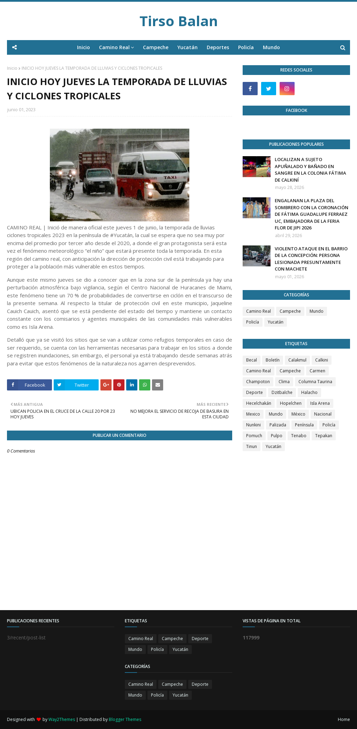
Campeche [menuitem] (155, 47)
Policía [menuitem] (246, 47)
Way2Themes (61, 719)
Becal (251, 360)
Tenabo (298, 436)
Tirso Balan (178, 20)
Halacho (309, 392)
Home (344, 719)
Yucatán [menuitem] (187, 47)
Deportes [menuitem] (218, 47)
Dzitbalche (282, 392)
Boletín (273, 360)
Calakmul (297, 360)
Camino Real (258, 311)
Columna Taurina (315, 382)
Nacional (323, 414)
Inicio (12, 68)
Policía (252, 322)
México (298, 414)
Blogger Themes (125, 719)
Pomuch (254, 436)
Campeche (290, 311)
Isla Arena (320, 403)
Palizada (277, 425)
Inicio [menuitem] (83, 47)
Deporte (254, 392)
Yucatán (275, 322)
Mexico (253, 414)
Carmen (317, 371)
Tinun (251, 446)
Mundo (317, 311)
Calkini (321, 360)
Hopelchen (291, 403)
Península (304, 425)
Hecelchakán (258, 403)
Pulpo (276, 436)
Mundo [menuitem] (271, 47)
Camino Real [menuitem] (114, 47)
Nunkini (253, 425)
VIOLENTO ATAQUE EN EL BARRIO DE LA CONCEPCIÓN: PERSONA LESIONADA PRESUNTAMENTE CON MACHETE (311, 258)
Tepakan (323, 436)
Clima (284, 382)
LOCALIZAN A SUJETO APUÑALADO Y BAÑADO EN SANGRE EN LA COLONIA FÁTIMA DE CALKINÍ (310, 169)
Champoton (258, 382)
